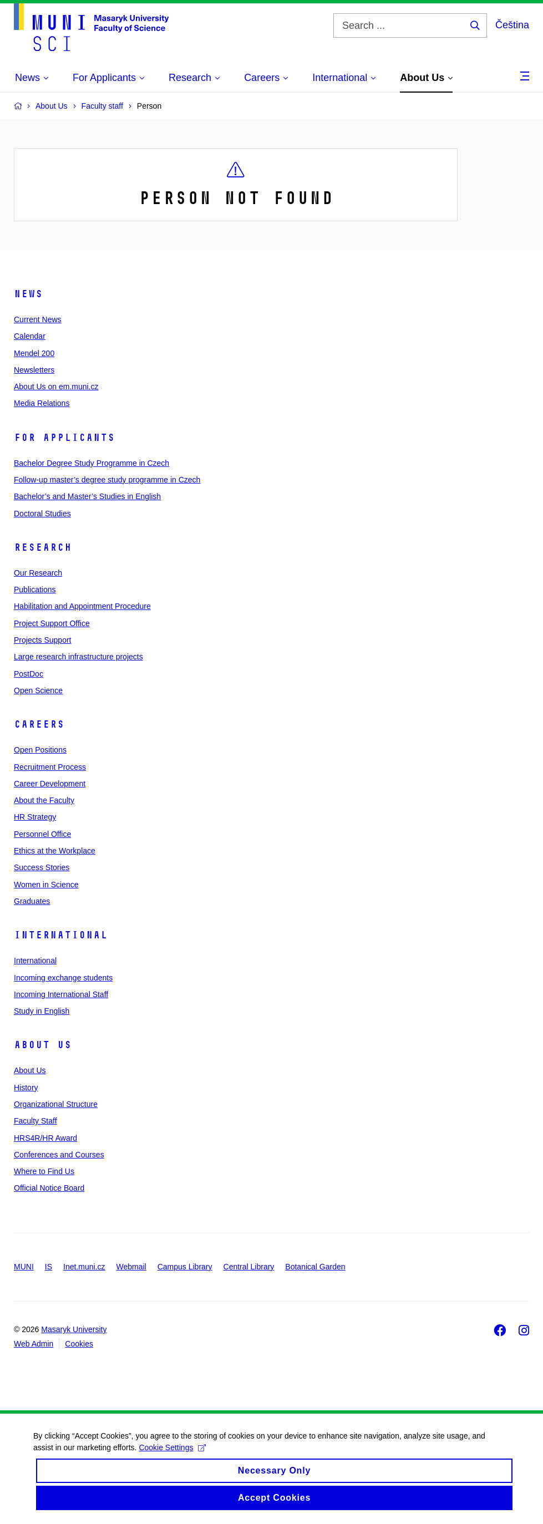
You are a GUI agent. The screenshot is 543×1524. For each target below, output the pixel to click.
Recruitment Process (50, 767)
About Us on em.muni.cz (56, 386)
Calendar (29, 336)
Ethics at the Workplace (54, 850)
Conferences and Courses (59, 1154)
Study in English (41, 1011)
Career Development (49, 783)
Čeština (512, 25)
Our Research (38, 572)
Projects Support (43, 640)
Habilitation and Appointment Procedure (82, 606)
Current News (38, 319)
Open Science (38, 690)
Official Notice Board (49, 1187)
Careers (39, 724)
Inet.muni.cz (84, 1266)
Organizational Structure (56, 1104)
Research (43, 547)
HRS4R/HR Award (45, 1138)
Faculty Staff (35, 1120)
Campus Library (185, 1266)
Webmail (131, 1266)
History (26, 1087)
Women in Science (46, 884)
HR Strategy (35, 816)
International (61, 935)
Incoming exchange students (63, 977)
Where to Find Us (44, 1171)
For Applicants (64, 437)
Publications (35, 589)
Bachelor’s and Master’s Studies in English (87, 496)
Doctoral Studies (42, 513)
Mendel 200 (34, 353)
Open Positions (40, 749)
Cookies (79, 1343)
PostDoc (28, 673)
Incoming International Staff (61, 994)
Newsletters (34, 369)
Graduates (32, 901)
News (28, 294)
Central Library (249, 1266)
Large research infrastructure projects (78, 656)
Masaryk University (73, 1329)
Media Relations (41, 403)
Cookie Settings (172, 1455)
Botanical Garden (315, 1266)
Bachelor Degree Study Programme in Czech (91, 463)
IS (48, 1266)
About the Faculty (44, 800)
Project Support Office (52, 623)
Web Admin (33, 1343)
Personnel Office (42, 834)
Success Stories (41, 867)
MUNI (24, 1266)
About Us (43, 1045)
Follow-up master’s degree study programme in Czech (107, 479)
